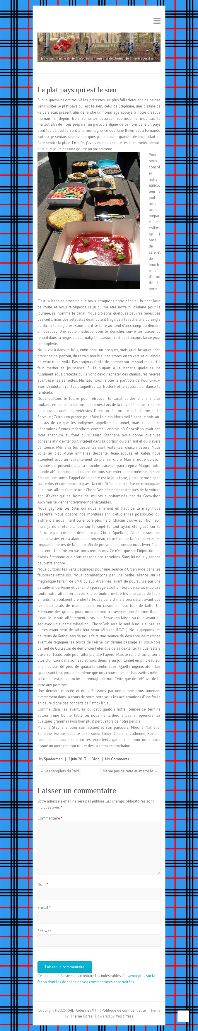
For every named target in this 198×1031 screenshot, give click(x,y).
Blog (96, 759)
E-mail (44, 907)
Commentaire (49, 818)
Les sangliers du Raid (59, 771)
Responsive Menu (157, 21)
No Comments (117, 759)
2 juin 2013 (77, 759)
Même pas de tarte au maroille (130, 771)
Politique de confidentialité (124, 1010)
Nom (42, 884)
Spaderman (53, 759)
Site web (44, 930)
